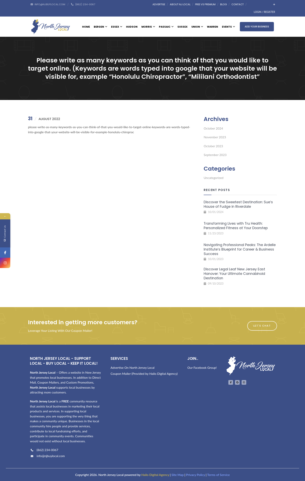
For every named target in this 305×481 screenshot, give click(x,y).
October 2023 (213, 146)
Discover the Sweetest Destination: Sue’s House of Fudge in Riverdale (238, 204)
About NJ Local (180, 4)
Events (228, 26)
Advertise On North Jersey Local (132, 367)
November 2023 (215, 137)
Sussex (182, 26)
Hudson (132, 26)
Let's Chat (262, 325)
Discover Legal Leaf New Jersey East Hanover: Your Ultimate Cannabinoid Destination (234, 273)
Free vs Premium (205, 4)
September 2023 (215, 155)
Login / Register (264, 11)
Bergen (100, 26)
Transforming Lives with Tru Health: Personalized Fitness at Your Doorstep (236, 225)
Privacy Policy (195, 475)
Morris (148, 26)
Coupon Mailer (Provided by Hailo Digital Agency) (144, 373)
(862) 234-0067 (44, 450)
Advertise (158, 4)
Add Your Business (257, 26)
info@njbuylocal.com (47, 456)
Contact (237, 4)
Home (86, 26)
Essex (116, 26)
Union (197, 26)
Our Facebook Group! (202, 367)
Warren (212, 26)
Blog (223, 4)
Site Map (177, 475)
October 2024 (213, 128)
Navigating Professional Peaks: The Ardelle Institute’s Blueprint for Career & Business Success (240, 249)
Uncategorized (213, 178)
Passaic (166, 26)
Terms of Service (218, 475)
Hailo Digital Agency (155, 475)
